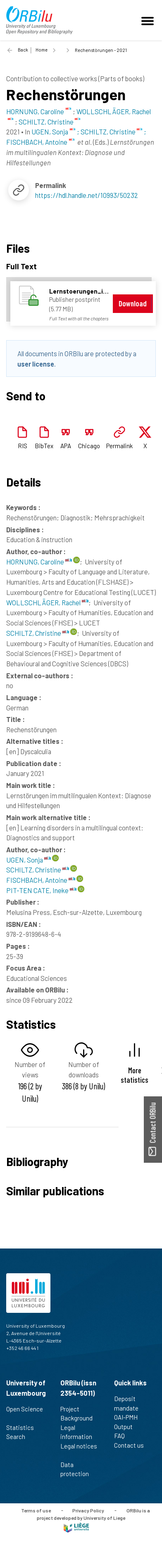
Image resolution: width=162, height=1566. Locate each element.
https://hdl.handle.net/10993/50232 (86, 195)
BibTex (44, 445)
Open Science (24, 1413)
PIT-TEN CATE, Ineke (41, 890)
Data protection (78, 1469)
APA (65, 445)
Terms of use (36, 1510)
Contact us (132, 1445)
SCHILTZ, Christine (37, 633)
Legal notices (78, 1450)
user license (35, 364)
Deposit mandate (129, 1403)
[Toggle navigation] (149, 20)
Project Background (80, 1413)
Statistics (23, 1427)
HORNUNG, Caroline (39, 561)
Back (23, 49)
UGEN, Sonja (28, 860)
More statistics (134, 1074)
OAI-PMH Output (127, 1421)
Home (42, 49)
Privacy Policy (88, 1510)
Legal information (79, 1432)
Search (19, 1436)
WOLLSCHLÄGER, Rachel (47, 602)
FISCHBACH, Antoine (40, 880)
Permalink (119, 445)
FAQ (123, 1435)
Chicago (89, 445)
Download (133, 303)
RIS (22, 445)
